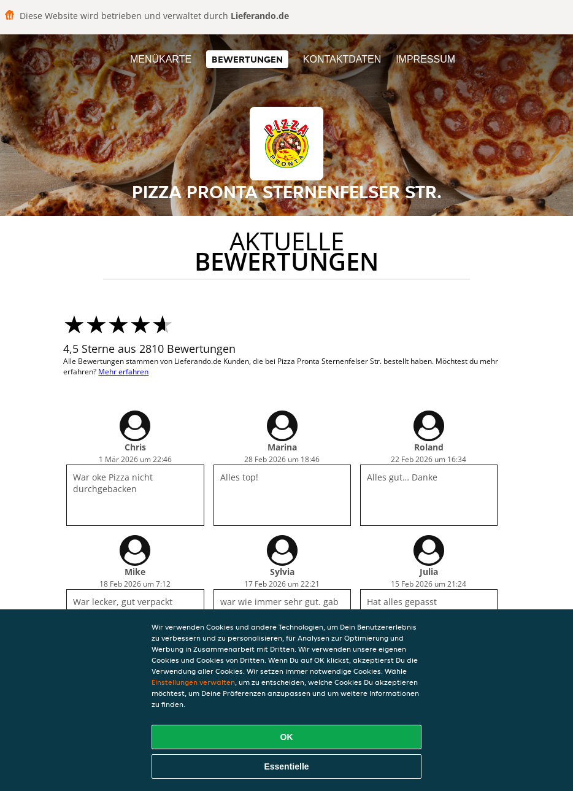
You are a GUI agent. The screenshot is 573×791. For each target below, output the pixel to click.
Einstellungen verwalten (193, 682)
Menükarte (160, 59)
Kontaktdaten (342, 59)
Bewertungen (247, 59)
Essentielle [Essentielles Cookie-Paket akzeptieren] (286, 766)
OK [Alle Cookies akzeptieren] (286, 737)
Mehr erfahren (123, 371)
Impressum (425, 59)
